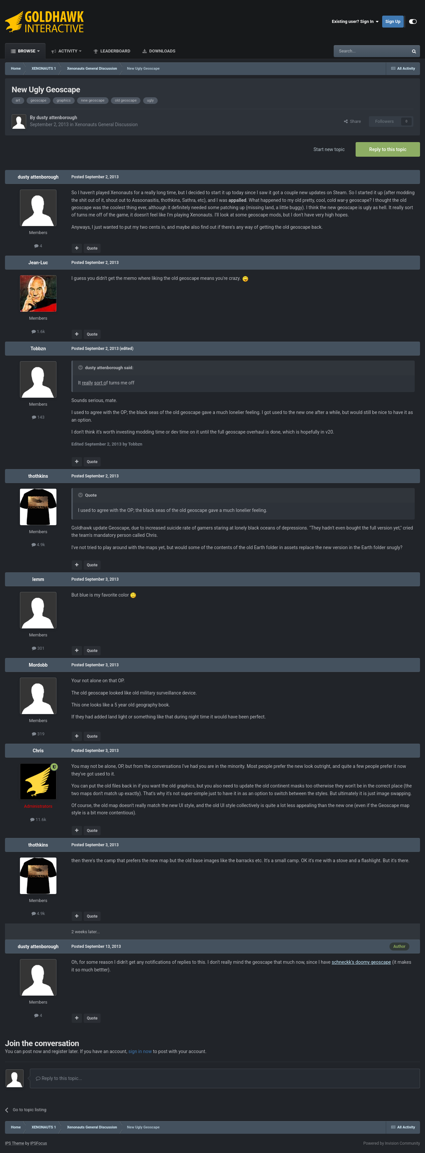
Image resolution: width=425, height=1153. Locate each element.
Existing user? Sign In (355, 22)
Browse (27, 50)
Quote (92, 248)
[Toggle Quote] (81, 367)
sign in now (140, 1051)
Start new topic (329, 149)
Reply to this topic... (59, 1078)
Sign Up (392, 21)
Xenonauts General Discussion (106, 124)
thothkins (38, 476)
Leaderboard (114, 50)
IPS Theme (14, 1143)
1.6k (38, 331)
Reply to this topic (387, 149)
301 (38, 648)
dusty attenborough (56, 117)
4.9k (38, 544)
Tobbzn (38, 348)
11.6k (38, 819)
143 (38, 417)
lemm (38, 579)
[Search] (355, 51)
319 (38, 733)
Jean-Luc (38, 262)
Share (352, 121)
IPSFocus (38, 1143)
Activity (68, 50)
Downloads (161, 50)
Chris (38, 750)
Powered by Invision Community (391, 1143)
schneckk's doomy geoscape (361, 962)
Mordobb (38, 665)
